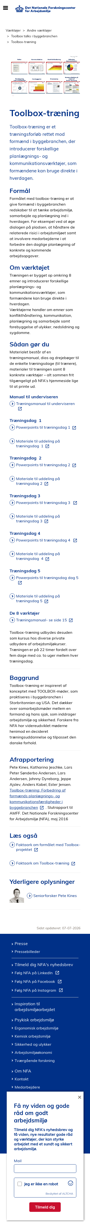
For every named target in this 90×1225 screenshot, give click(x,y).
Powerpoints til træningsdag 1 (47, 427)
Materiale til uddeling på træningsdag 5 (38, 599)
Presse (21, 943)
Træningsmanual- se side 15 (45, 620)
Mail (18, 1160)
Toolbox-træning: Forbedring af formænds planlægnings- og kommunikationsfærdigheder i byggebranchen (38, 799)
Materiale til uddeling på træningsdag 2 (38, 481)
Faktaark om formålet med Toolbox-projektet (48, 847)
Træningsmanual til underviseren (45, 406)
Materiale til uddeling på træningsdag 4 (38, 556)
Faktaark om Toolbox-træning (46, 863)
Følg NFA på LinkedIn (38, 973)
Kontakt (22, 1079)
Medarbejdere (27, 1087)
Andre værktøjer (39, 30)
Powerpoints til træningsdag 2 (47, 465)
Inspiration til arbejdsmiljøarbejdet (35, 1006)
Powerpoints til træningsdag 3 (47, 502)
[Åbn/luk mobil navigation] (5, 8)
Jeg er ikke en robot (41, 1183)
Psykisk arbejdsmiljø (34, 1019)
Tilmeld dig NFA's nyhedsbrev (44, 964)
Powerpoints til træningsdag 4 (47, 540)
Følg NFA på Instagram (40, 991)
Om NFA (23, 1070)
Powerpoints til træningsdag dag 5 (47, 580)
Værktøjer (13, 30)
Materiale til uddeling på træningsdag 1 (38, 444)
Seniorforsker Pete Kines (55, 895)
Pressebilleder (27, 951)
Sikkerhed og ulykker (33, 1044)
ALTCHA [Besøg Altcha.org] (67, 1193)
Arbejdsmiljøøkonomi (33, 1052)
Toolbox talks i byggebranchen (34, 36)
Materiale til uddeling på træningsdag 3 (38, 519)
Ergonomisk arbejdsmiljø (36, 1028)
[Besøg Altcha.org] (70, 1184)
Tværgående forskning (35, 1060)
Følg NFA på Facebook (39, 982)
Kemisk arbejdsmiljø (32, 1036)
